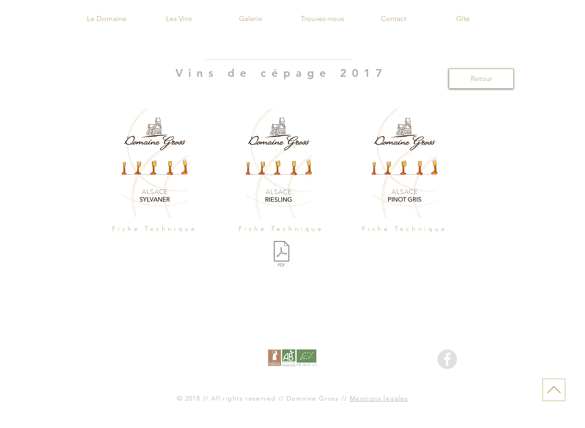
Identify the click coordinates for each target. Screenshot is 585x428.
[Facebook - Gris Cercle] (447, 359)
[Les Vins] (178, 19)
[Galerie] (250, 19)
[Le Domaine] (106, 19)
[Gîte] (463, 19)
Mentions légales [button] (379, 398)
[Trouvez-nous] (322, 19)
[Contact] (393, 19)
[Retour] (481, 79)
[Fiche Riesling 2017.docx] (281, 255)
